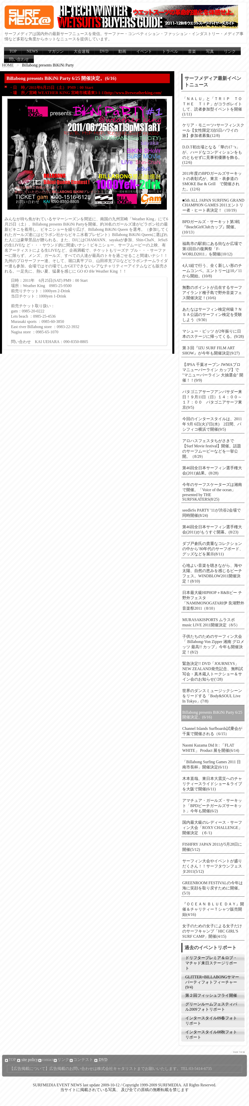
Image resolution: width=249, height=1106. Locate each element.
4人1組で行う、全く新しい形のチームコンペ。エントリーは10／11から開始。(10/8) (212, 270)
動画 (122, 51)
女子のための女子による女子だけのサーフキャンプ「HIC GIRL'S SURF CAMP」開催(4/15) (212, 931)
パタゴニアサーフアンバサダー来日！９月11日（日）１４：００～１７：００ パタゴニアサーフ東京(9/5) (212, 399)
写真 (210, 51)
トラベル (170, 51)
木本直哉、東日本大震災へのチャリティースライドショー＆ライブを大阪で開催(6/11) (212, 783)
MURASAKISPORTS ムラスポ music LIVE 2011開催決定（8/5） (211, 622)
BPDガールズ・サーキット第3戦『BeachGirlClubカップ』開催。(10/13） (211, 227)
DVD (104, 51)
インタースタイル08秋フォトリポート (211, 1034)
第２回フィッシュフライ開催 (211, 995)
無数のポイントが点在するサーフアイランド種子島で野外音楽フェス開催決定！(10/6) (212, 292)
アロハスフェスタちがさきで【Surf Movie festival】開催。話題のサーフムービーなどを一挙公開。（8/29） (211, 449)
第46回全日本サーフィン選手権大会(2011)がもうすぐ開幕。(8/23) (212, 529)
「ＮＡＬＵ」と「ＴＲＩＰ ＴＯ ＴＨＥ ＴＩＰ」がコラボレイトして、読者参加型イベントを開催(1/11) (213, 106)
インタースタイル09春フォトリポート (211, 1020)
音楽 (192, 51)
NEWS (32, 51)
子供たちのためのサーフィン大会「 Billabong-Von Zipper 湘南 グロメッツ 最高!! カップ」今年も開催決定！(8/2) (213, 644)
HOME (8, 65)
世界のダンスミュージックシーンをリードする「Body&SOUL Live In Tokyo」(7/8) (212, 696)
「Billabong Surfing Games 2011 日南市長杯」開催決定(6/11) (211, 764)
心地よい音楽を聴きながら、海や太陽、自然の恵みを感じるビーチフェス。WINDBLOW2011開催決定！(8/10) (212, 573)
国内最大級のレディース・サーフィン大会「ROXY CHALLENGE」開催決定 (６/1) (212, 827)
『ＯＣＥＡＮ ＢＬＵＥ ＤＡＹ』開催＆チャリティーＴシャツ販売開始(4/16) (213, 909)
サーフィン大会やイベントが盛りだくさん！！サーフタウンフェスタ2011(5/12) (212, 866)
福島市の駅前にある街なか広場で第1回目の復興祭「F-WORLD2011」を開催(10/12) (212, 248)
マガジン (56, 51)
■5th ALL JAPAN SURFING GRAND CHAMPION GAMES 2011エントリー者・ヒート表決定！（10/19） (213, 205)
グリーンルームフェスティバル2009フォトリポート (211, 1006)
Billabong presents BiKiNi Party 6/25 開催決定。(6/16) (212, 714)
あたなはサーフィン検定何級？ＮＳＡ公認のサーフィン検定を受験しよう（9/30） (212, 314)
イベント (144, 51)
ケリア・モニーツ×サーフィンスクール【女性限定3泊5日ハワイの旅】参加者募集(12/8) (213, 130)
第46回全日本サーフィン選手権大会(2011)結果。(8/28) (212, 470)
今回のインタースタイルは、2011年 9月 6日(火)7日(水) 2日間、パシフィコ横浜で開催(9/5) (212, 424)
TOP (13, 51)
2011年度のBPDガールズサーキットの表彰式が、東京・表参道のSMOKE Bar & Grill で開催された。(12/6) (212, 181)
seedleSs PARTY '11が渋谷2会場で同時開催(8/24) (211, 513)
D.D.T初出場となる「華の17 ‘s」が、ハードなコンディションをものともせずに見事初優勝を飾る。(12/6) (212, 155)
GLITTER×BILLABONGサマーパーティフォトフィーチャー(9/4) (212, 982)
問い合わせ (19, 59)
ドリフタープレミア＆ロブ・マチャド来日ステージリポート (211, 963)
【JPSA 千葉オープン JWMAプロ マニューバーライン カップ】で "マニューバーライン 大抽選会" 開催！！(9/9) (212, 372)
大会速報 (82, 51)
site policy (27, 1059)
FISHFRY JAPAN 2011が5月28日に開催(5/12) (212, 847)
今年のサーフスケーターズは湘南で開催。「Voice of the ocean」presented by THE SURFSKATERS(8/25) (212, 491)
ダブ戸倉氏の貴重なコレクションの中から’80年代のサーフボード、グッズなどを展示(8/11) (212, 548)
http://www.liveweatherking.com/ (133, 93)
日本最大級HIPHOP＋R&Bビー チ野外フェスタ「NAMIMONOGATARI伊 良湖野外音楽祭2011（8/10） (213, 600)
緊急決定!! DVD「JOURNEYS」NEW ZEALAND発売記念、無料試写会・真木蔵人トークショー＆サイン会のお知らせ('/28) (212, 671)
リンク (230, 51)
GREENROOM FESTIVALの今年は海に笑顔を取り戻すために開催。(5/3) (212, 888)
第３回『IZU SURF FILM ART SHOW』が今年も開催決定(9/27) (211, 350)
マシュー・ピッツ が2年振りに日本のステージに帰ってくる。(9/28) (213, 334)
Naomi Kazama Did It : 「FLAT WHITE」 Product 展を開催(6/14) (210, 748)
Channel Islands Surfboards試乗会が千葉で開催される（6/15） (212, 731)
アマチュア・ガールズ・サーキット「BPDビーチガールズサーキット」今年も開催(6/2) (212, 805)
